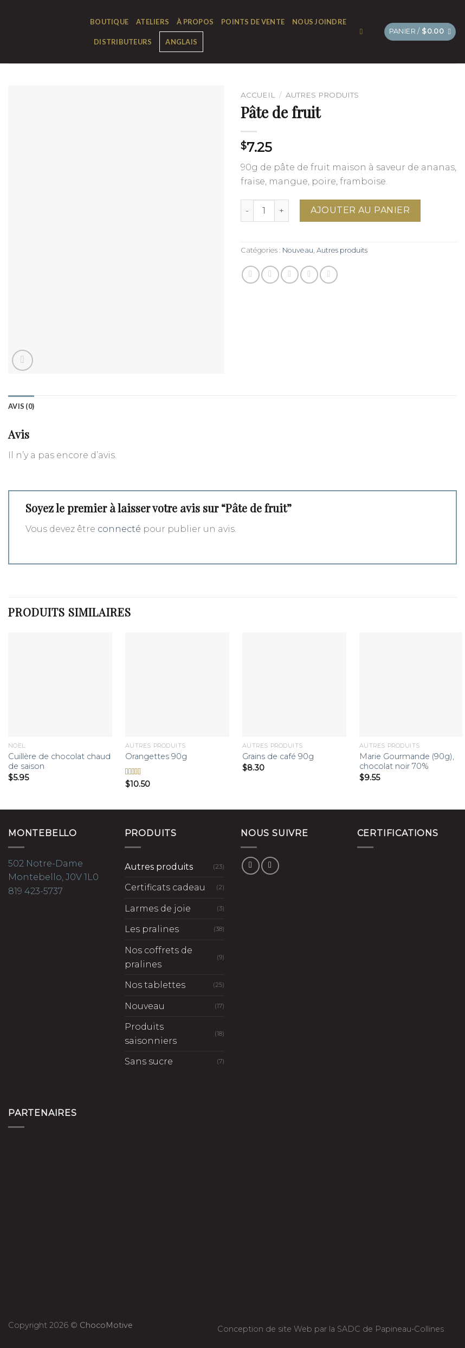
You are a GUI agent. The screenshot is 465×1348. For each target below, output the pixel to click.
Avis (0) (21, 406)
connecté (119, 529)
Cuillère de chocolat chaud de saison (59, 762)
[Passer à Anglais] (181, 42)
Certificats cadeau (165, 887)
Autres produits (322, 95)
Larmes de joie (158, 908)
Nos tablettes (155, 985)
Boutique (109, 21)
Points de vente (253, 21)
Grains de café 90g (278, 756)
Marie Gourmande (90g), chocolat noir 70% (406, 762)
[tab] (21, 406)
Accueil (258, 95)
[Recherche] (364, 31)
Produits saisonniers (151, 1034)
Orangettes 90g (156, 756)
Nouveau (297, 250)
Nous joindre (319, 21)
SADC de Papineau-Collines (390, 1329)
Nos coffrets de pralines (158, 957)
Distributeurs (123, 41)
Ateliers (152, 21)
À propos (195, 21)
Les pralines (152, 929)
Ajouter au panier (360, 210)
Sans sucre (149, 1061)
